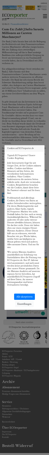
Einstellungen (24, 304)
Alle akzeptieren (24, 296)
